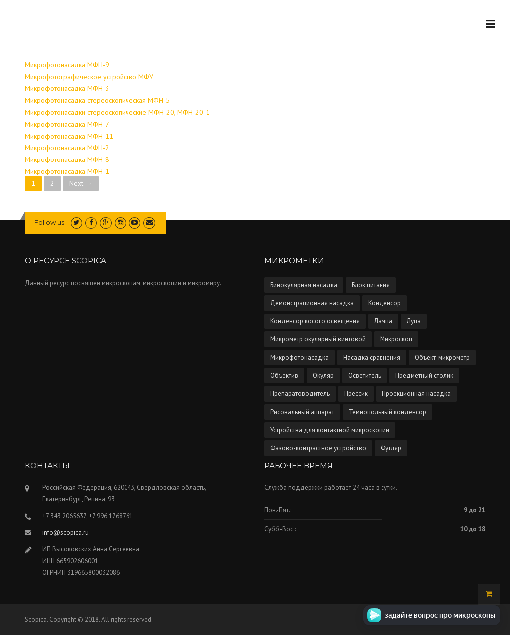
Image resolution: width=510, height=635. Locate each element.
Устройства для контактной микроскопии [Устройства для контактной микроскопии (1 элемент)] (329, 430)
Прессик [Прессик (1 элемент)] (356, 393)
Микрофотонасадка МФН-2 (67, 147)
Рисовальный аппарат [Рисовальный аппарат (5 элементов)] (302, 412)
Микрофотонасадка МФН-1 (67, 171)
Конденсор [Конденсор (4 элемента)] (384, 303)
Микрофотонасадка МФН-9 (67, 64)
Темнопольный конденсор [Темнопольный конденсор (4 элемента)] (387, 412)
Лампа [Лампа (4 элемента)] (383, 321)
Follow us (49, 222)
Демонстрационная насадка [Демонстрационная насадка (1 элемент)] (312, 303)
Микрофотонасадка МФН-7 (67, 124)
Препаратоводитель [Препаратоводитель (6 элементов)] (300, 393)
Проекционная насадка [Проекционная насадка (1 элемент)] (416, 393)
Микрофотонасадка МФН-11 (69, 136)
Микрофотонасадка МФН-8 (67, 159)
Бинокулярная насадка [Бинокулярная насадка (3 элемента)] (303, 285)
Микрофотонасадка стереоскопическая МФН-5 (97, 100)
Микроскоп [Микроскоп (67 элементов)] (396, 339)
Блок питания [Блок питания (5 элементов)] (371, 285)
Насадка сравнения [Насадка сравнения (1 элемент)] (371, 357)
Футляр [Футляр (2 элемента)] (391, 448)
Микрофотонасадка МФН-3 (67, 88)
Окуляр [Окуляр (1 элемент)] (323, 375)
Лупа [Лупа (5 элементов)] (414, 321)
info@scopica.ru (65, 532)
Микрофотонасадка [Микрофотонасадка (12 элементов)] (299, 357)
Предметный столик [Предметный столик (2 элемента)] (424, 375)
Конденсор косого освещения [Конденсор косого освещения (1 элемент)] (315, 321)
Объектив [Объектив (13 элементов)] (284, 375)
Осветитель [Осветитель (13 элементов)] (364, 375)
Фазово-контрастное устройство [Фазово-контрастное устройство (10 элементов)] (318, 448)
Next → (80, 183)
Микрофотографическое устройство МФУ (89, 76)
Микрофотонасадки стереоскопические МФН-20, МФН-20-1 (117, 112)
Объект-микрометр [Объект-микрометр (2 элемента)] (442, 357)
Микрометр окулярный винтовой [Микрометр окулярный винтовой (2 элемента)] (318, 339)
